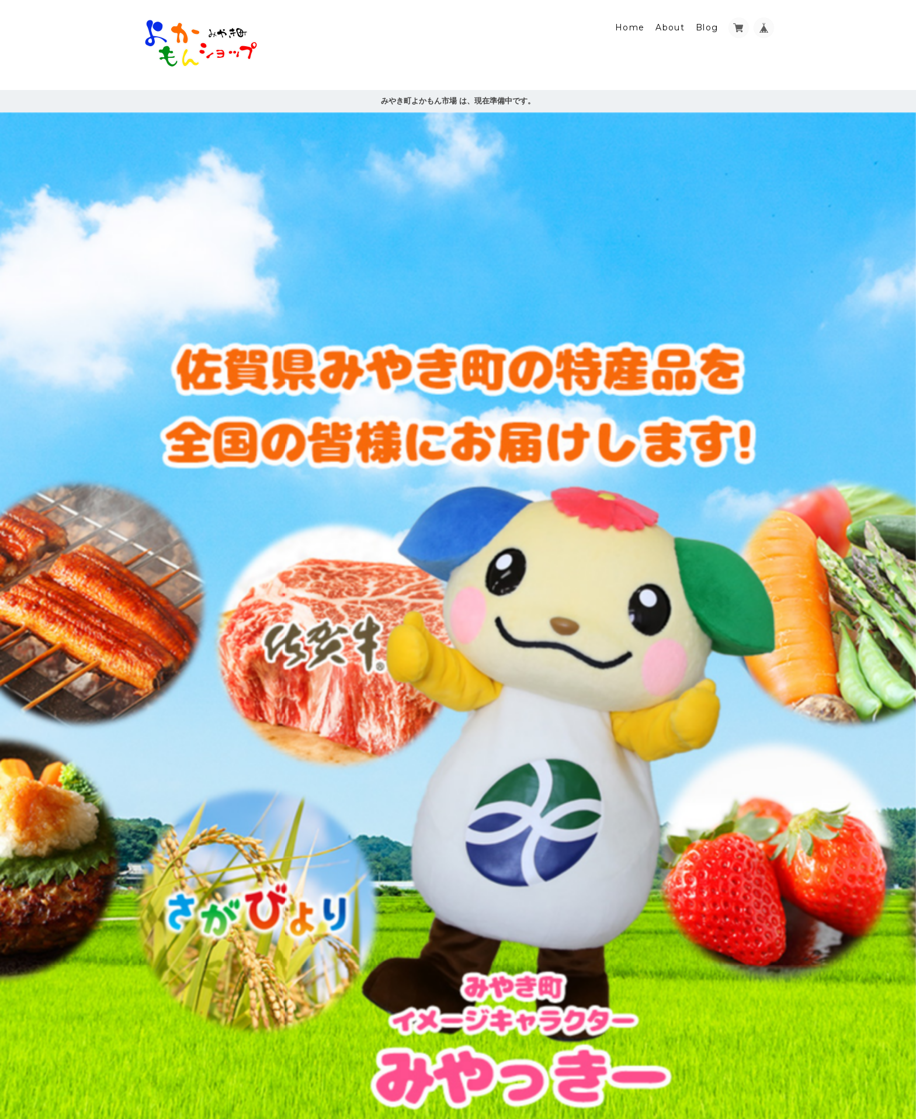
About (670, 27)
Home (630, 27)
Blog (707, 27)
